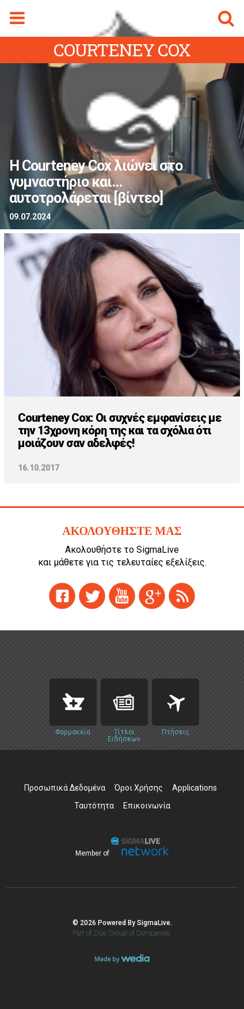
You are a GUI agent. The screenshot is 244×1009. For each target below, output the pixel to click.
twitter (92, 596)
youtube (122, 596)
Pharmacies (73, 702)
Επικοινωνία (146, 805)
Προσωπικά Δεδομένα (64, 787)
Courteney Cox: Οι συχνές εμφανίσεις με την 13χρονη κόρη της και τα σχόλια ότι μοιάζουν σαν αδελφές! (120, 430)
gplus (152, 596)
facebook (62, 596)
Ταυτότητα (94, 805)
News (124, 702)
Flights (175, 702)
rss (182, 596)
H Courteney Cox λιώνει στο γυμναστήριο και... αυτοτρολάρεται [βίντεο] (95, 182)
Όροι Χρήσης (139, 787)
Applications (194, 787)
